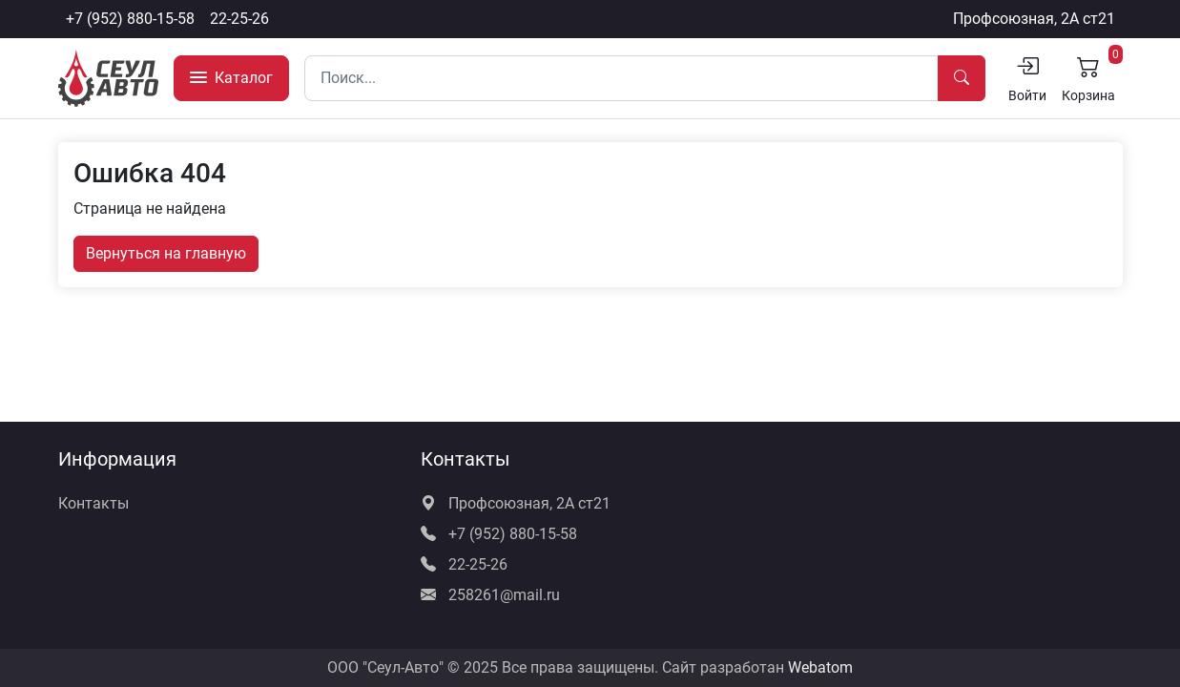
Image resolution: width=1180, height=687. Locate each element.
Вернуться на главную (166, 253)
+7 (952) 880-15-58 (130, 19)
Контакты (93, 503)
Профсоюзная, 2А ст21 (1034, 19)
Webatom (820, 667)
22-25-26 (239, 19)
